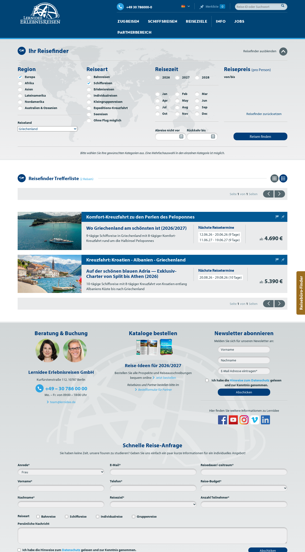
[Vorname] (244, 338)
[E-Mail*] (244, 359)
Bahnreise (48, 505)
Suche (284, 5)
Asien (25, 78)
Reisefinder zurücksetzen (264, 103)
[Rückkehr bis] (202, 125)
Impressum (224, 547)
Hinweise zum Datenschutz (249, 369)
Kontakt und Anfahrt (183, 547)
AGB (238, 547)
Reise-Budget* (211, 470)
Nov (181, 102)
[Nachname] (244, 349)
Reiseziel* (117, 486)
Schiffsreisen (158, 21)
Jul (161, 96)
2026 (162, 66)
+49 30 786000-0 (134, 7)
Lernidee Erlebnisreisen (40, 13)
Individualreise (111, 505)
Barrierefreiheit (276, 547)
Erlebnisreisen (100, 78)
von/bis (229, 66)
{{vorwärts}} (279, 183)
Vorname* (25, 470)
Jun (201, 89)
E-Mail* (115, 454)
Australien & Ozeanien (37, 96)
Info (212, 21)
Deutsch (185, 6)
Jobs (228, 21)
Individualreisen (101, 84)
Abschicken (244, 381)
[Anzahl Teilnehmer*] (244, 493)
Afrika (26, 72)
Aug (181, 96)
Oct (161, 102)
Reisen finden (260, 125)
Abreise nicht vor (167, 119)
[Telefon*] (153, 477)
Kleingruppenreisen (104, 90)
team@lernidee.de (63, 391)
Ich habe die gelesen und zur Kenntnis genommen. (245, 371)
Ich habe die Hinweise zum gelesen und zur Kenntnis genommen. (79, 539)
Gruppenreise (147, 505)
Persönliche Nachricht (33, 512)
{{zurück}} (268, 183)
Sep (201, 96)
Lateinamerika (32, 84)
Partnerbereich (257, 21)
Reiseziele (189, 21)
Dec (201, 102)
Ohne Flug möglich (103, 109)
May (181, 89)
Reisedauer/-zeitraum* (217, 454)
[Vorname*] (61, 477)
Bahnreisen (98, 65)
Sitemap (207, 547)
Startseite (125, 547)
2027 (182, 66)
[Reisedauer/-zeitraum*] (244, 461)
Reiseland (25, 111)
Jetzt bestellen (166, 367)
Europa (26, 65)
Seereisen (97, 103)
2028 (202, 66)
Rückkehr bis (196, 119)
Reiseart (23, 505)
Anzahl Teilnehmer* (215, 486)
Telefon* (116, 470)
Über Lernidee (155, 547)
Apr (161, 89)
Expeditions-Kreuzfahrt (107, 96)
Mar (201, 82)
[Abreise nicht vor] (170, 125)
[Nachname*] (61, 493)
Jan (161, 82)
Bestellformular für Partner (155, 378)
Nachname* (26, 486)
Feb (181, 82)
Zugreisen (127, 21)
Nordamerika (31, 90)
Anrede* (24, 454)
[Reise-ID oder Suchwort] (261, 6)
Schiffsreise (78, 505)
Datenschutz (71, 539)
